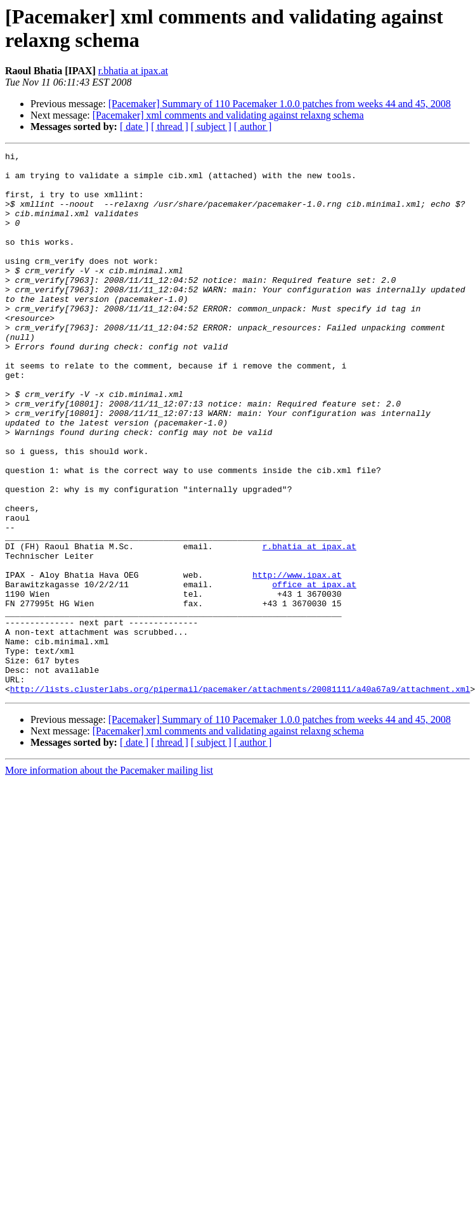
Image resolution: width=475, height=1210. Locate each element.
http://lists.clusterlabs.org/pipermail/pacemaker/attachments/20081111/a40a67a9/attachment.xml (240, 797)
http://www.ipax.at (296, 660)
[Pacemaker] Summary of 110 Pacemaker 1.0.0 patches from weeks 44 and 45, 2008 (279, 103)
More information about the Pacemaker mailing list (109, 878)
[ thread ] (169, 126)
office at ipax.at (314, 671)
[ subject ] (211, 126)
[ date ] (134, 126)
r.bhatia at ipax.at (133, 70)
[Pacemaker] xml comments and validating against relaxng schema (228, 115)
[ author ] (253, 126)
